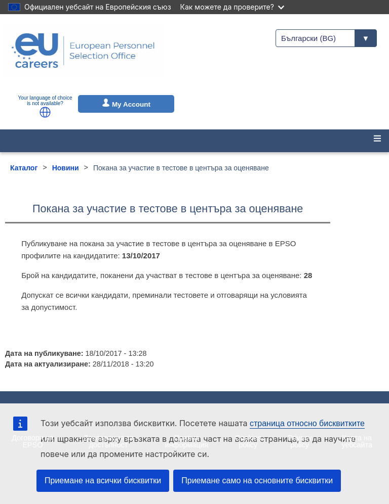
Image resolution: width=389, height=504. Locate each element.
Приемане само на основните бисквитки (257, 480)
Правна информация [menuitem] (187, 441)
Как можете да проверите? (232, 7)
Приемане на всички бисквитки (103, 480)
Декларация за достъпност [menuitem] (108, 441)
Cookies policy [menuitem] (248, 441)
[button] (45, 112)
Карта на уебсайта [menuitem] (356, 441)
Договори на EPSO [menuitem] (32, 441)
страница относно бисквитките (307, 423)
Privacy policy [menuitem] (300, 441)
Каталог (23, 168)
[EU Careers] (83, 57)
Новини (65, 168)
